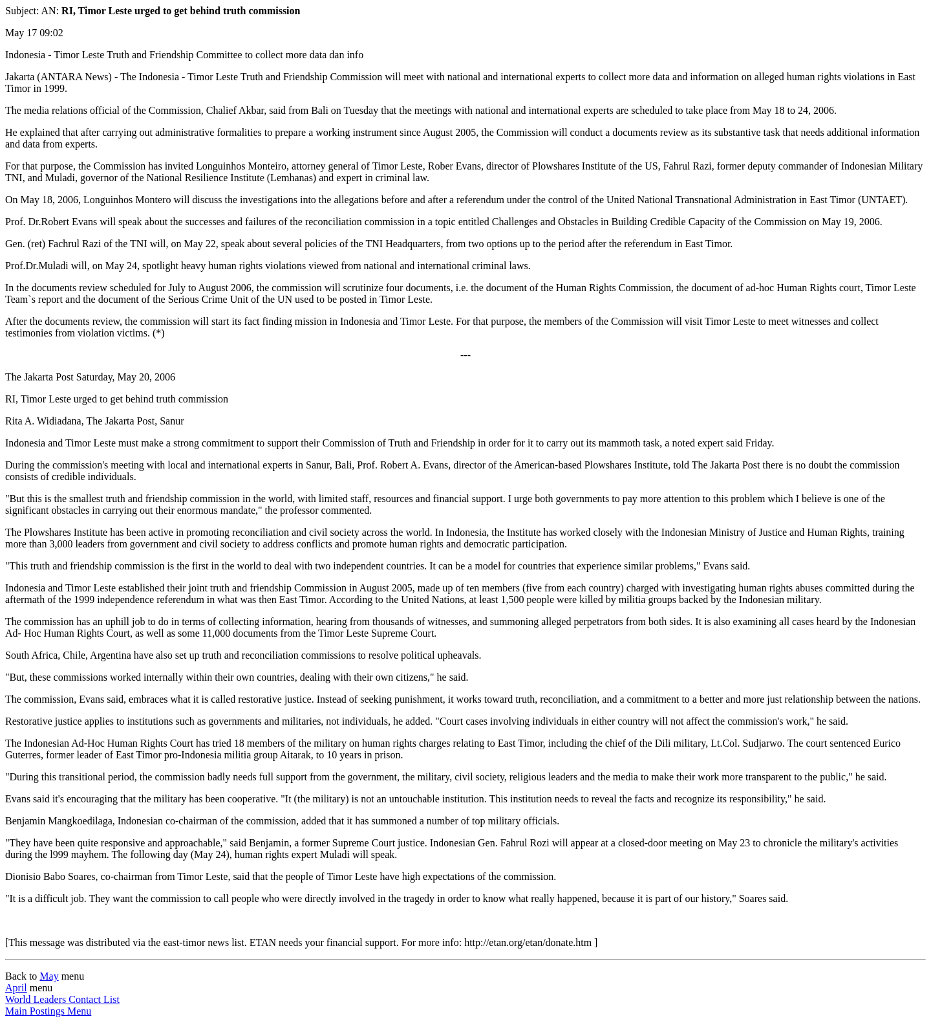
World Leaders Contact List (62, 999)
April (16, 987)
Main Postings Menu (48, 1011)
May (48, 976)
